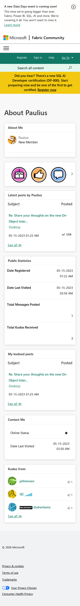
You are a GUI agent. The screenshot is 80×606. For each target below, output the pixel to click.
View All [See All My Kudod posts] (15, 403)
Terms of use (10, 572)
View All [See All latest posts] (15, 245)
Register (22, 57)
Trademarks (9, 579)
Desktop (14, 227)
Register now (47, 90)
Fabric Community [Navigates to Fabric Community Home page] (48, 37)
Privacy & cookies (13, 566)
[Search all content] (45, 68)
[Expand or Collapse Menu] (6, 48)
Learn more (12, 25)
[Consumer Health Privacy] (40, 594)
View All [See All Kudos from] (15, 516)
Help (51, 57)
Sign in (38, 57)
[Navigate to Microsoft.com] (14, 37)
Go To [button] (66, 57)
